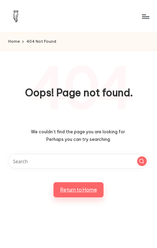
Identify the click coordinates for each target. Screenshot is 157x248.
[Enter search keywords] (78, 161)
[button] (142, 161)
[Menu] (145, 16)
